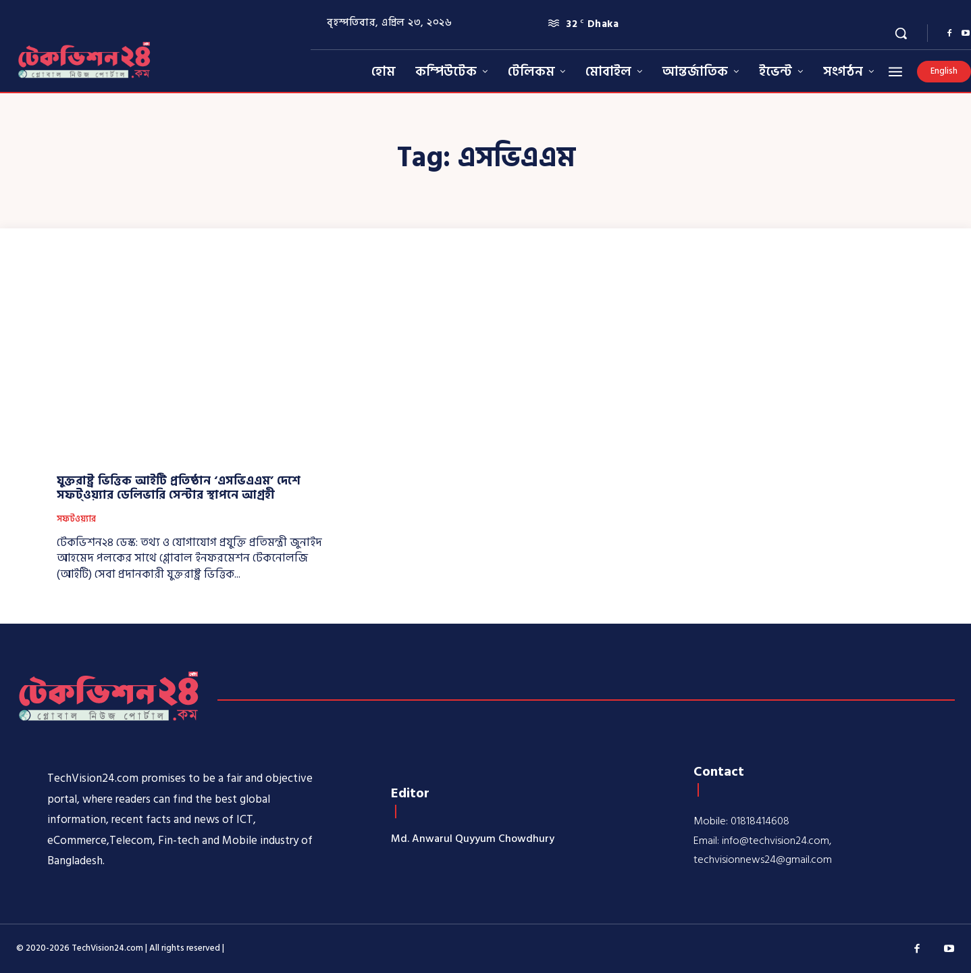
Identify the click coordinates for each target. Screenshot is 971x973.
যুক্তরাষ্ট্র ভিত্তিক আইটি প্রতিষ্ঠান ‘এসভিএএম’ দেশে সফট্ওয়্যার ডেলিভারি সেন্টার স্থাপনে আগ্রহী (178, 488)
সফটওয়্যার (76, 519)
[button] (901, 33)
